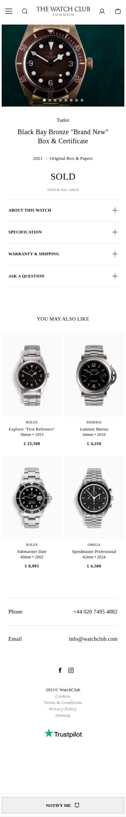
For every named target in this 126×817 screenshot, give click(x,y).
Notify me (63, 805)
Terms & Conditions (63, 702)
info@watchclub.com (93, 639)
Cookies (63, 696)
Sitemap (63, 715)
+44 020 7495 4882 (95, 612)
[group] (63, 65)
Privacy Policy (63, 708)
